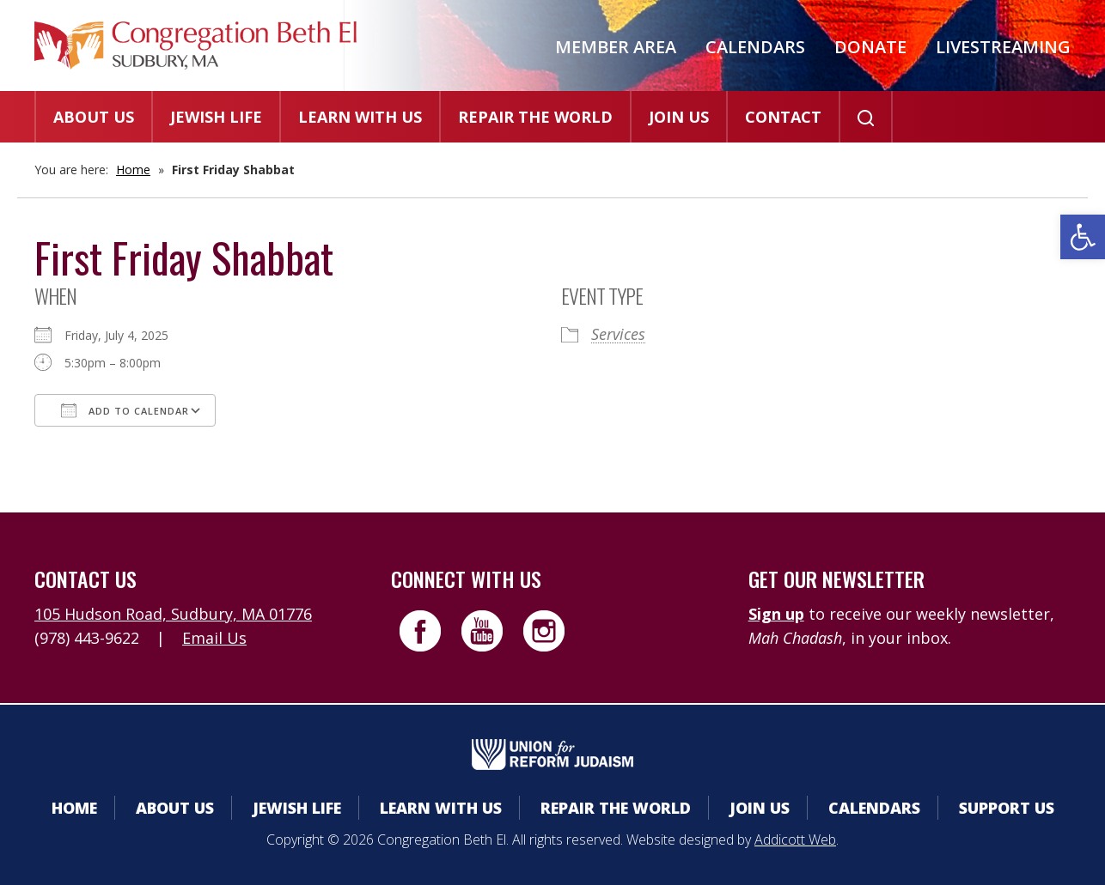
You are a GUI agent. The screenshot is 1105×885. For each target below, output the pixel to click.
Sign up (776, 613)
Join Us (679, 116)
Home (133, 169)
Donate (870, 46)
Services (618, 334)
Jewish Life (216, 116)
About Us (93, 116)
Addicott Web (795, 839)
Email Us (214, 637)
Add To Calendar (125, 410)
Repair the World (535, 116)
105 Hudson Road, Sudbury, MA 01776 (173, 613)
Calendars (755, 46)
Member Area (615, 46)
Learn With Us (360, 116)
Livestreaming (1003, 46)
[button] (1082, 237)
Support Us (1006, 807)
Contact (783, 116)
